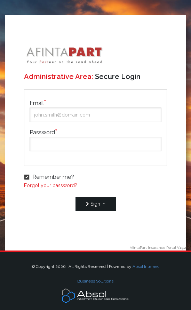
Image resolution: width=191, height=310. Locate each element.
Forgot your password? (50, 185)
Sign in (95, 204)
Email (37, 103)
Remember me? (53, 177)
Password (42, 132)
